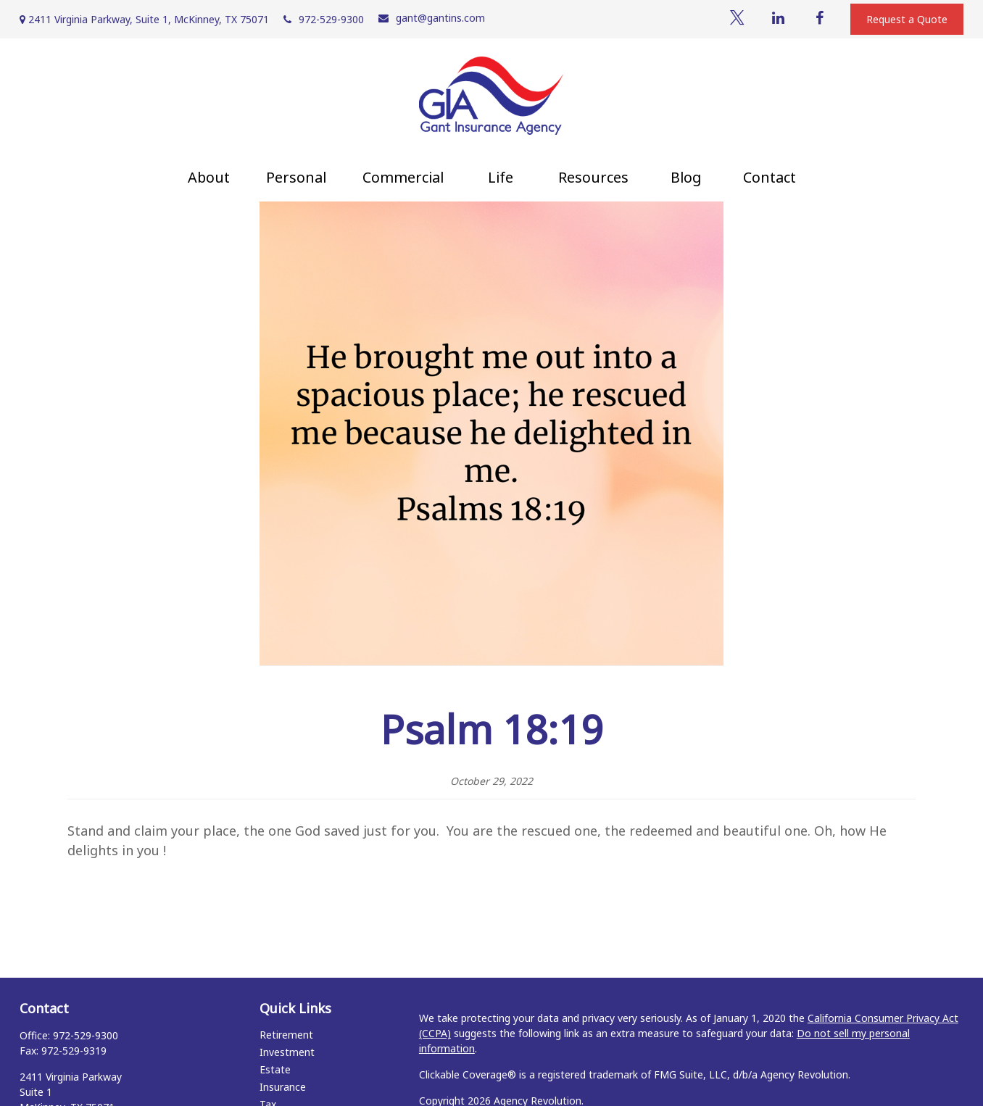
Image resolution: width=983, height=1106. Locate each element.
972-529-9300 (323, 19)
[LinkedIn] (778, 18)
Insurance (283, 1087)
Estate (275, 1069)
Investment (287, 1052)
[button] (209, 177)
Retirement (286, 1034)
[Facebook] (819, 18)
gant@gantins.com (431, 18)
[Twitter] (737, 18)
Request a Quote (906, 19)
